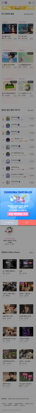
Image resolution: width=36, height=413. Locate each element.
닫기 (27, 222)
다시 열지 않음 (9, 222)
